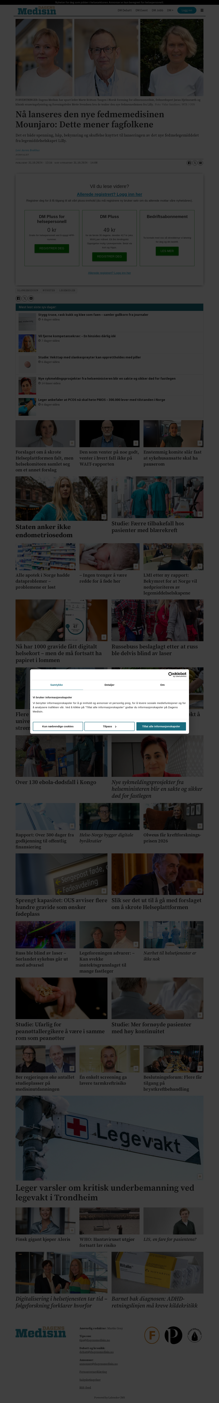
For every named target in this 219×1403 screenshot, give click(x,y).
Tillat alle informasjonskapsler (161, 726)
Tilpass (109, 726)
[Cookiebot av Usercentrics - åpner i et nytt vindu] (170, 674)
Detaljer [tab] (110, 684)
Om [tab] (162, 684)
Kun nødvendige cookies (58, 726)
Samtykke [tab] (56, 684)
